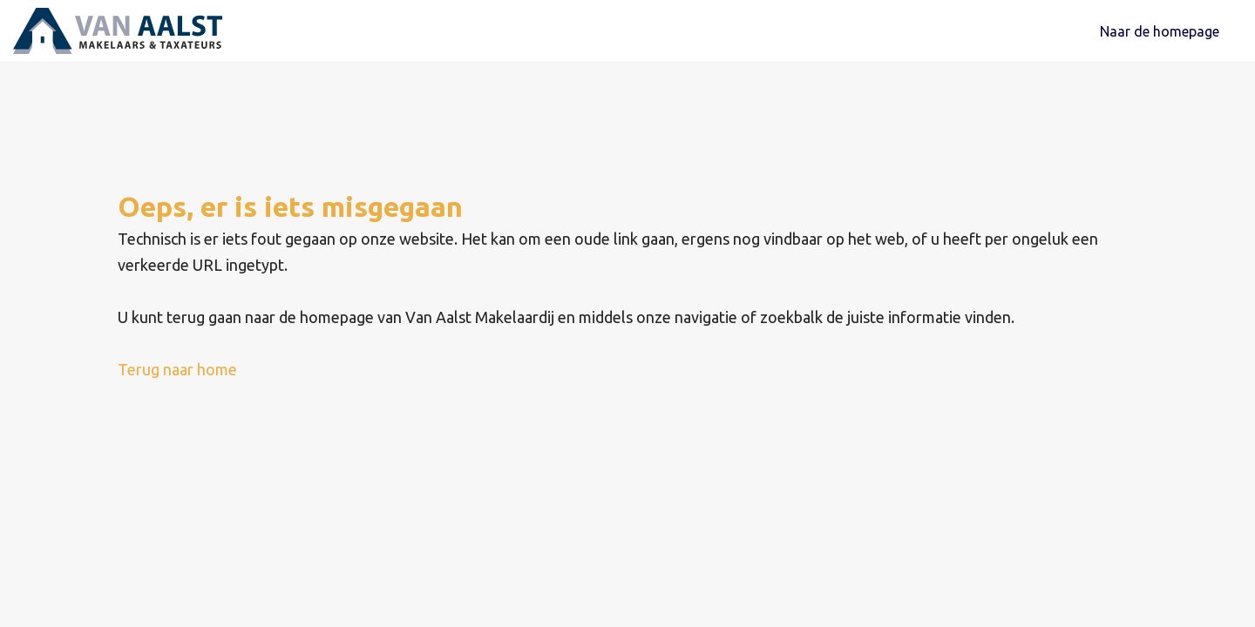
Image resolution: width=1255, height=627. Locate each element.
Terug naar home (177, 377)
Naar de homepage (1159, 35)
